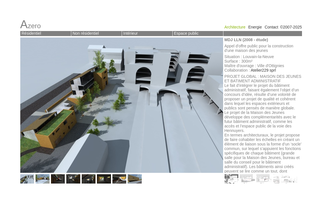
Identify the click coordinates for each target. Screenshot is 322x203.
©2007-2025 (291, 27)
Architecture (235, 27)
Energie (255, 27)
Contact (271, 27)
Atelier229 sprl (263, 70)
